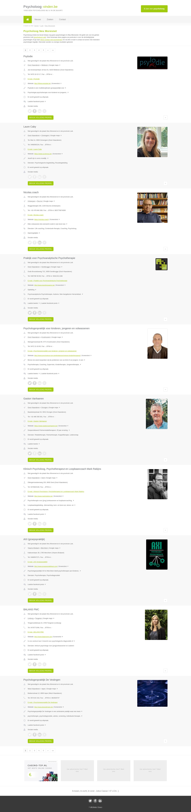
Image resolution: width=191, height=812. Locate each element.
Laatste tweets (34, 303)
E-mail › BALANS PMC (36, 632)
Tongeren (38, 618)
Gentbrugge (45, 267)
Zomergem (45, 135)
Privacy (100, 807)
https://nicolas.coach (41, 219)
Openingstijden (34, 233)
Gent (43, 478)
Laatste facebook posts (37, 101)
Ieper (43, 689)
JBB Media (93, 807)
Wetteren (44, 65)
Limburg (30, 618)
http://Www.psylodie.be (42, 83)
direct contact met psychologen (51, 40)
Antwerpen (31, 201)
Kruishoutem (45, 337)
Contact (62, 19)
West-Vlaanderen (34, 689)
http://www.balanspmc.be (43, 637)
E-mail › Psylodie (34, 79)
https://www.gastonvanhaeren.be (45, 426)
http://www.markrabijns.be (43, 496)
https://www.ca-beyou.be (43, 154)
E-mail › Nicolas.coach (35, 215)
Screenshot (57, 83)
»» (53, 50)
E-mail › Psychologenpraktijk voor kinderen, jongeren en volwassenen (52, 351)
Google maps (55, 65)
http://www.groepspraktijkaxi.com (45, 566)
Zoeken (50, 19)
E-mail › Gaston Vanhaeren (37, 421)
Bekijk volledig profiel (40, 117)
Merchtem (44, 548)
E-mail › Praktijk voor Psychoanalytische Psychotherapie (47, 281)
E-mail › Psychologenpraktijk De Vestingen (43, 702)
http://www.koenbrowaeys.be (44, 285)
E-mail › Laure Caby (35, 149)
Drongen (44, 407)
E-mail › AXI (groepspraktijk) (38, 562)
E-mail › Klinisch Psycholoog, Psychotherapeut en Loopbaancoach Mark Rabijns (56, 491)
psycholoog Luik (39, 37)
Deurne (39, 201)
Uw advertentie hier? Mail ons (77, 770)
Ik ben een (154, 9)
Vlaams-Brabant (33, 548)
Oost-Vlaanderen (34, 65)
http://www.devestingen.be (43, 707)
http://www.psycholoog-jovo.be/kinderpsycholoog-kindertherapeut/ (57, 355)
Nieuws (38, 19)
